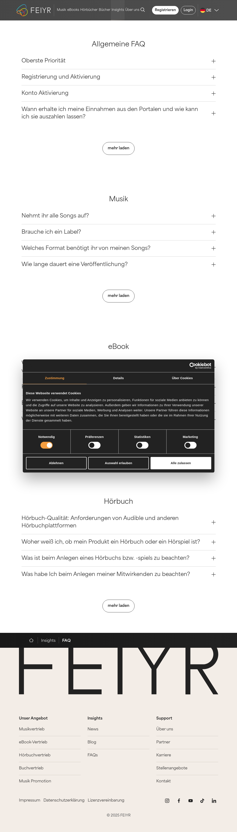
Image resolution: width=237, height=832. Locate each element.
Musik (61, 10)
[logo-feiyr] (35, 10)
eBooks (73, 10)
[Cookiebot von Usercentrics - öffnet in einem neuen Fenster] (192, 366)
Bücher (104, 10)
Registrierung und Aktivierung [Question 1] (119, 77)
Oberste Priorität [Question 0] (119, 61)
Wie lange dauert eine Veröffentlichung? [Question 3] (119, 264)
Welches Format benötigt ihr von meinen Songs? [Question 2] (119, 248)
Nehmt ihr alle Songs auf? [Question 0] (119, 216)
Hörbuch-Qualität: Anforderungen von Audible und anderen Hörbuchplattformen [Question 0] (119, 522)
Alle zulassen (181, 463)
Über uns (132, 10)
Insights (118, 10)
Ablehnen (56, 463)
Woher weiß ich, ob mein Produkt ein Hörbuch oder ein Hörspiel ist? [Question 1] (119, 542)
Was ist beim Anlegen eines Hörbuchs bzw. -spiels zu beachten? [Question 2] (119, 558)
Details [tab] (118, 378)
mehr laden (118, 148)
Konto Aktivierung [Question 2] (119, 93)
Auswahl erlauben (118, 463)
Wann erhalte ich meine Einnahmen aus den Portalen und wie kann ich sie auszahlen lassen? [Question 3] (119, 113)
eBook (118, 347)
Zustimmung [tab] (54, 378)
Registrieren (165, 10)
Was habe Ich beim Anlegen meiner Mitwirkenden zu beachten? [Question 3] (119, 574)
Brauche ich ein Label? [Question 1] (119, 232)
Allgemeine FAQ (118, 45)
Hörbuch (118, 502)
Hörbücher (89, 10)
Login (188, 10)
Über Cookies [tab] (182, 378)
